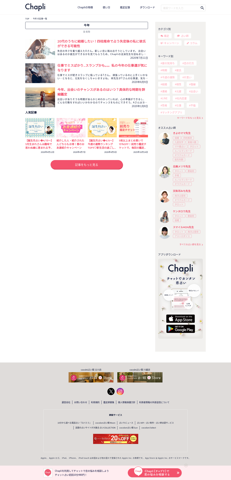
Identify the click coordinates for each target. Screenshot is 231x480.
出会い (194, 91)
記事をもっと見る (86, 164)
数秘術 (191, 171)
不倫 (193, 105)
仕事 (178, 105)
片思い (187, 77)
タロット (194, 146)
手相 (177, 175)
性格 (164, 105)
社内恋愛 (182, 98)
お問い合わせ (80, 402)
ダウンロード (147, 7)
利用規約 (95, 402)
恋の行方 (189, 63)
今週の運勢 (168, 77)
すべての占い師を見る (190, 244)
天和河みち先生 (182, 191)
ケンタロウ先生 (182, 211)
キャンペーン (171, 43)
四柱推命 (187, 138)
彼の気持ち (168, 63)
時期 (164, 70)
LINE (164, 98)
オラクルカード (182, 155)
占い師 (185, 35)
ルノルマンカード (183, 150)
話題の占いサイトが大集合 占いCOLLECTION (95, 427)
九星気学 (179, 142)
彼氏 (178, 70)
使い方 (106, 7)
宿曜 (177, 138)
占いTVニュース (126, 422)
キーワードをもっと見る (189, 118)
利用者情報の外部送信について (154, 402)
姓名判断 (179, 159)
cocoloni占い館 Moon (105, 422)
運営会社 (66, 402)
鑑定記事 (125, 7)
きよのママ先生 (182, 133)
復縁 (193, 84)
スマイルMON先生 (183, 227)
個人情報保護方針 (126, 402)
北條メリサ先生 (182, 166)
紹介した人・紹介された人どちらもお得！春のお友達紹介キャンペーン (70, 144)
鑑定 (166, 35)
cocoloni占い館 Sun (128, 427)
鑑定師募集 (108, 402)
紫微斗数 (192, 142)
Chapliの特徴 (85, 7)
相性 (178, 84)
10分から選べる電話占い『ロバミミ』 (74, 422)
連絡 (164, 91)
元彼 (178, 91)
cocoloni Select (148, 427)
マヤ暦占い (180, 146)
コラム (193, 43)
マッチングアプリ (172, 112)
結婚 (164, 84)
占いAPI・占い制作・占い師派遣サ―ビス (155, 422)
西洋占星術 (180, 195)
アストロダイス (182, 236)
